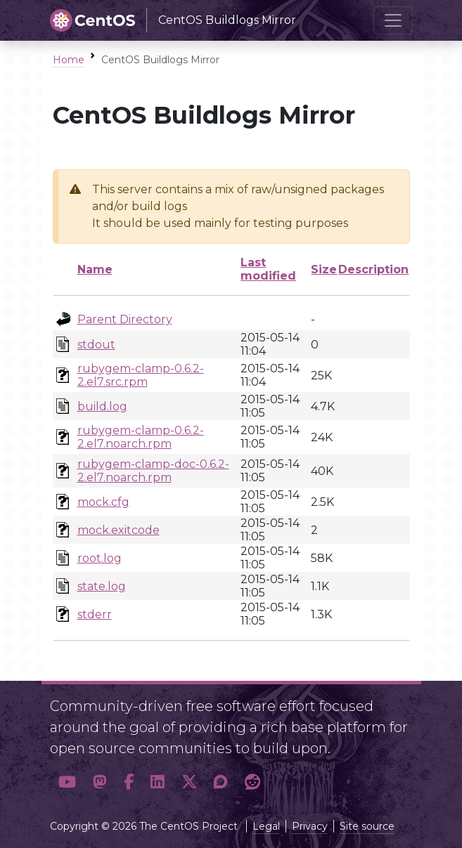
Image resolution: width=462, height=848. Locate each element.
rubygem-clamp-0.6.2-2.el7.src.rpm (140, 375)
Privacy (310, 826)
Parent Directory (124, 319)
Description (373, 269)
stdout (96, 344)
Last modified (268, 269)
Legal (266, 826)
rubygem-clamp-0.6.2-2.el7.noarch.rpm (140, 437)
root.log (99, 558)
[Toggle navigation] (393, 20)
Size (324, 269)
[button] (67, 782)
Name (95, 269)
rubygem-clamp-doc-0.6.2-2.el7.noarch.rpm (153, 470)
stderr (94, 614)
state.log (101, 586)
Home (68, 59)
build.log (102, 406)
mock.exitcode (118, 530)
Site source (367, 826)
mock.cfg (103, 502)
